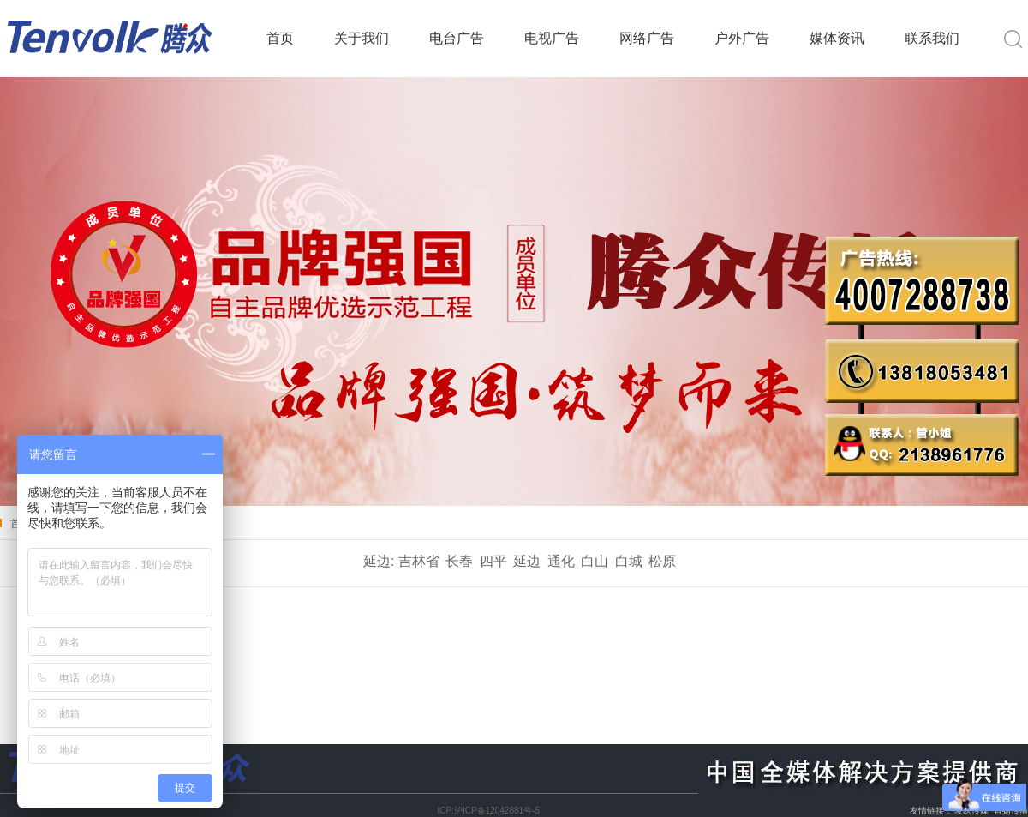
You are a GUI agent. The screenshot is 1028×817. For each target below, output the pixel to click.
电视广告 (551, 38)
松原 (662, 561)
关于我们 (361, 38)
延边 (527, 561)
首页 (280, 38)
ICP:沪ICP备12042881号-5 (488, 810)
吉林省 (418, 561)
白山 (594, 561)
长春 (459, 561)
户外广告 (741, 38)
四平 (493, 561)
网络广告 (646, 38)
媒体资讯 (837, 38)
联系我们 (932, 38)
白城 (628, 561)
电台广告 (456, 38)
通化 (561, 561)
